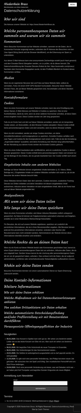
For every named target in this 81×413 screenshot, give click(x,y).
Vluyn (51, 401)
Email (15, 380)
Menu (72, 5)
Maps (56, 401)
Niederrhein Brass (16, 4)
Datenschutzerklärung (60, 406)
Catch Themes (43, 409)
